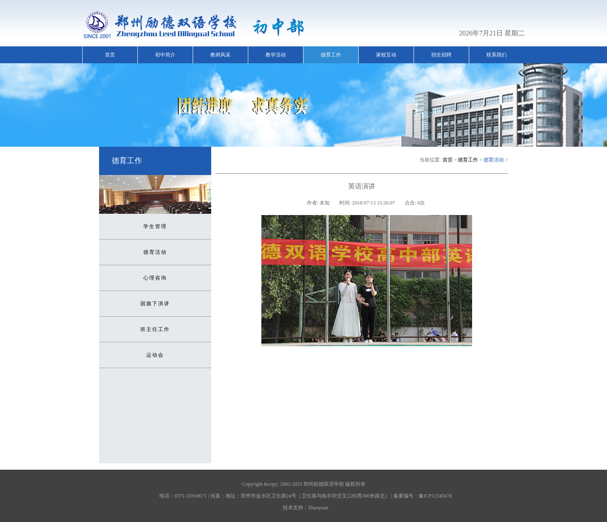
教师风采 (220, 55)
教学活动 (276, 55)
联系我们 (496, 55)
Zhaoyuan (318, 508)
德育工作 (331, 55)
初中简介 (165, 55)
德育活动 (155, 252)
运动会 (155, 355)
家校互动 (386, 55)
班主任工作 (155, 329)
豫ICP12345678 (435, 496)
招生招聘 (441, 55)
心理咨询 (155, 278)
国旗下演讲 (155, 304)
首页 (110, 55)
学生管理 (155, 226)
